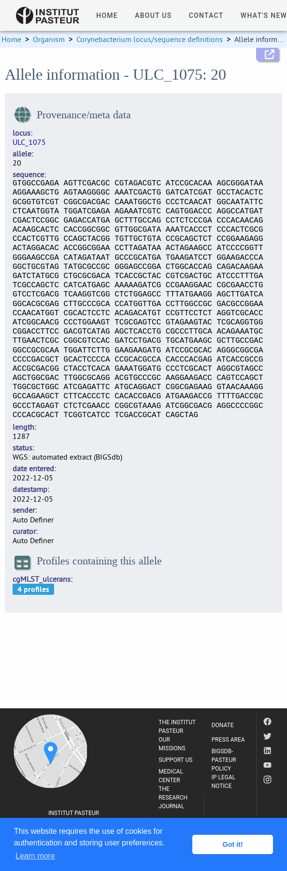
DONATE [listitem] (223, 725)
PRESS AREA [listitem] (228, 739)
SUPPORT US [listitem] (175, 760)
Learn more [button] (35, 856)
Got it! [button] (233, 844)
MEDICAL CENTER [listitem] (170, 776)
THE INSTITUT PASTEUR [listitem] (177, 726)
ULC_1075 (29, 142)
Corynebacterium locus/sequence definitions (149, 39)
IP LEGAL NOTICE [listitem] (224, 781)
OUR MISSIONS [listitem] (171, 744)
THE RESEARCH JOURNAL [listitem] (172, 798)
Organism (49, 39)
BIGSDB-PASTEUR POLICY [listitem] (224, 760)
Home (11, 39)
